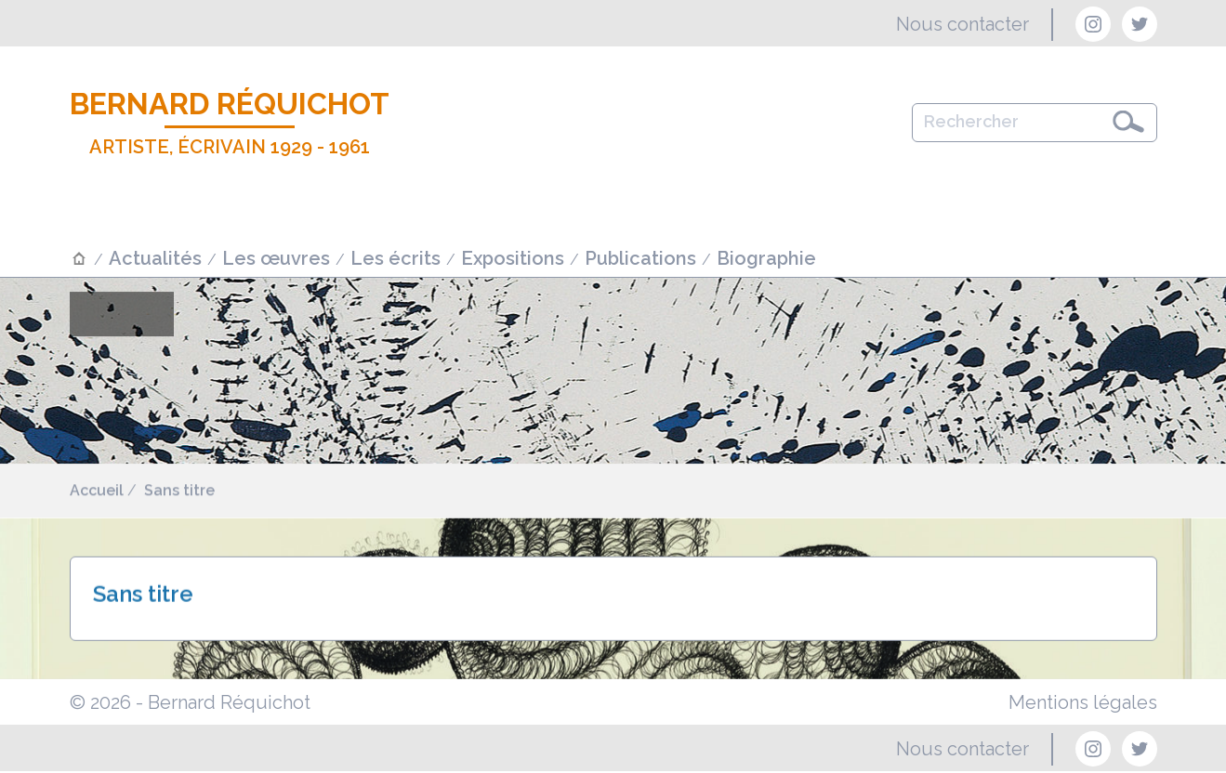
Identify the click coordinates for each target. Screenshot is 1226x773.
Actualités (155, 258)
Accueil (97, 491)
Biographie (766, 258)
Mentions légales (1082, 702)
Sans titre (179, 491)
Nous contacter (962, 24)
